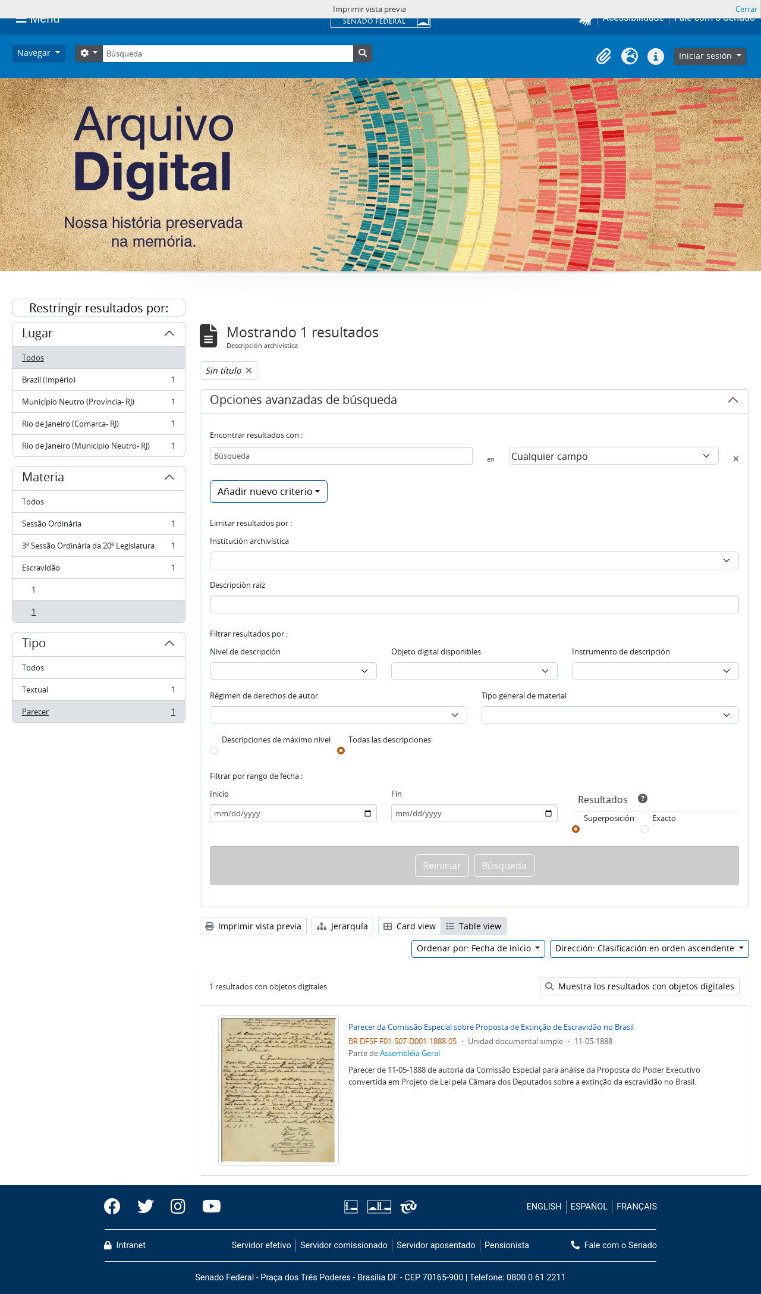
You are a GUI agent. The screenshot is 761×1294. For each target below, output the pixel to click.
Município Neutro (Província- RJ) (98, 404)
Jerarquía (342, 926)
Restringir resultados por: (98, 308)
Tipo (34, 645)
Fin (396, 793)
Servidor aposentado (436, 1245)
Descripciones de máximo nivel (276, 739)
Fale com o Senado (614, 1245)
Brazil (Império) (98, 382)
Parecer (98, 714)
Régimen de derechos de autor (264, 695)
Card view (409, 926)
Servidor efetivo (261, 1245)
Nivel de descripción (245, 651)
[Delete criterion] (736, 459)
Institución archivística (249, 540)
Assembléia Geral (410, 1053)
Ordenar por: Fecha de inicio (475, 948)
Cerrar (746, 9)
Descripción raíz (237, 584)
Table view (473, 926)
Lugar (37, 335)
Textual (98, 692)
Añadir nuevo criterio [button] (265, 491)
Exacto (664, 818)
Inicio (219, 793)
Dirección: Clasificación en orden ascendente (646, 948)
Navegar (35, 52)
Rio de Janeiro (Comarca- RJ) (98, 426)
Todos (33, 357)
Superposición (609, 818)
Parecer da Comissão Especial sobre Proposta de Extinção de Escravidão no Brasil (491, 1027)
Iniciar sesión (706, 55)
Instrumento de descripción (621, 651)
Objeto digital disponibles (436, 651)
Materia (43, 479)
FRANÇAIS (637, 1207)
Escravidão (98, 570)
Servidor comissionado (344, 1245)
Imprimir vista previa (253, 926)
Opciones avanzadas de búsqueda (303, 402)
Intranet (125, 1245)
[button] (603, 56)
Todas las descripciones (389, 739)
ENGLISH (544, 1207)
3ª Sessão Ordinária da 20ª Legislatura (98, 548)
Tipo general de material (524, 695)
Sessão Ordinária (98, 526)
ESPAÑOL (589, 1207)
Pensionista (507, 1245)
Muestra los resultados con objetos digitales (639, 986)
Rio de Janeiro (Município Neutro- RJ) (98, 448)
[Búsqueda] (227, 53)
